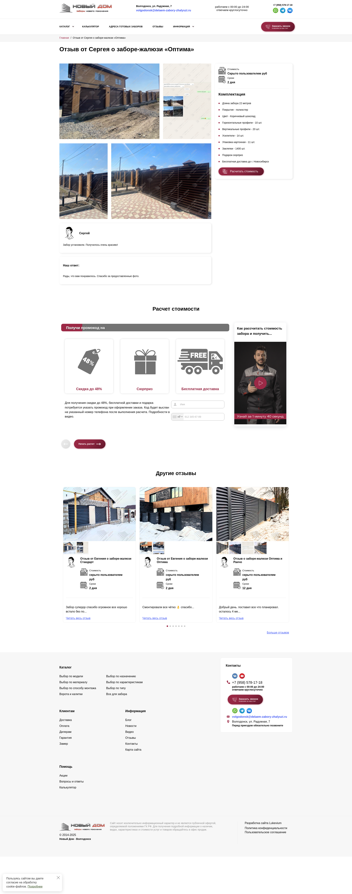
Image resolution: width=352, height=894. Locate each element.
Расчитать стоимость (244, 171)
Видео (129, 731)
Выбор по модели (71, 676)
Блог (128, 719)
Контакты (131, 743)
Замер (63, 743)
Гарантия (65, 737)
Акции (63, 775)
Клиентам (67, 711)
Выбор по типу (116, 688)
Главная (64, 37)
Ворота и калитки (71, 694)
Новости (130, 725)
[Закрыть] (58, 878)
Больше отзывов (278, 632)
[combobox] (177, 416)
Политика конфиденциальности (266, 828)
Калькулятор (90, 26)
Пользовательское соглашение (265, 832)
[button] (167, 626)
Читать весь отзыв (78, 618)
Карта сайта (133, 749)
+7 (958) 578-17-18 (282, 5)
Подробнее (35, 886)
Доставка (65, 719)
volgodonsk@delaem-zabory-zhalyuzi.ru (163, 10)
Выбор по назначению (121, 676)
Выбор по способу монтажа (77, 688)
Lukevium (275, 823)
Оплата (64, 725)
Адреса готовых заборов (126, 26)
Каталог (65, 26)
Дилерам (65, 731)
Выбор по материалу (73, 682)
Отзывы (157, 26)
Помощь (65, 766)
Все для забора (116, 694)
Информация (181, 26)
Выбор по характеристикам (124, 682)
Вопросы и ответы (71, 781)
